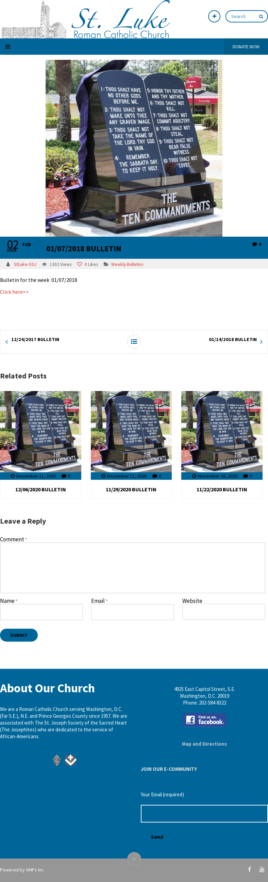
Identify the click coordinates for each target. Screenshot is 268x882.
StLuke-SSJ (25, 264)
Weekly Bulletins (127, 264)
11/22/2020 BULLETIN (222, 489)
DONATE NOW (246, 47)
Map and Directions (204, 744)
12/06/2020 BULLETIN (40, 489)
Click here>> (14, 291)
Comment (13, 539)
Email (99, 601)
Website (192, 601)
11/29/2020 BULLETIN (131, 489)
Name (8, 601)
